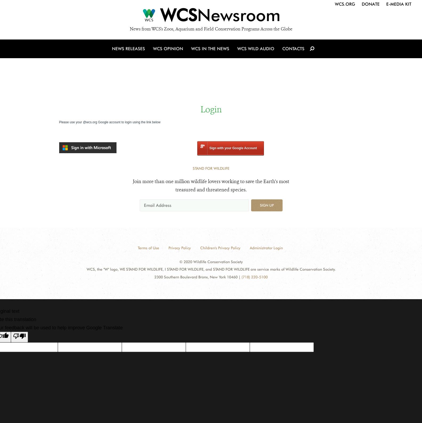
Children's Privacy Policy (220, 248)
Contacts (293, 48)
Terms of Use (148, 248)
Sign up (267, 205)
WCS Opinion (168, 48)
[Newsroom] (211, 16)
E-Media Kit (398, 4)
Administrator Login (266, 248)
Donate (371, 4)
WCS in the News (210, 48)
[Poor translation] (19, 337)
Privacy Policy (179, 248)
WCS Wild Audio (255, 48)
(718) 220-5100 (255, 277)
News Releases (128, 48)
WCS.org (345, 4)
